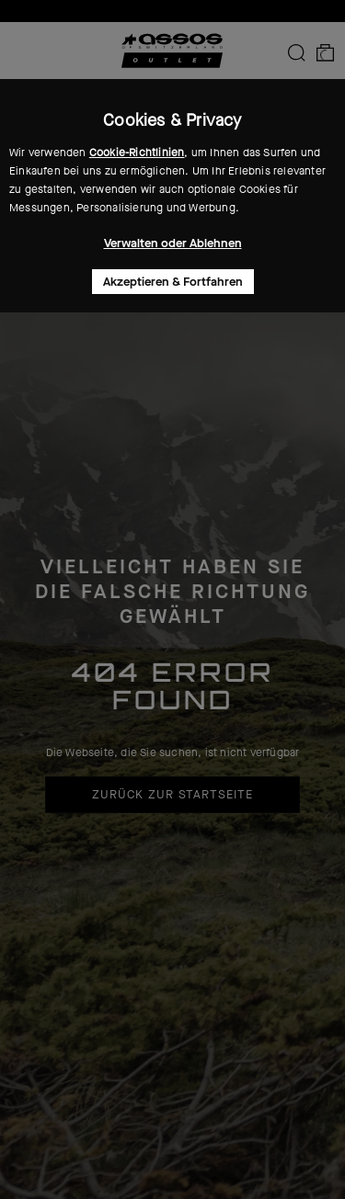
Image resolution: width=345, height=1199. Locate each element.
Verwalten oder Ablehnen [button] (173, 243)
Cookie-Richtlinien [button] (137, 152)
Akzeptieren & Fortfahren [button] (173, 281)
